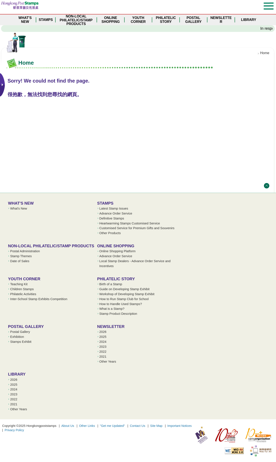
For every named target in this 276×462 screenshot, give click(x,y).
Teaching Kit (18, 284)
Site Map (156, 426)
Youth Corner (24, 279)
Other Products (110, 233)
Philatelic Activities (23, 294)
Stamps (105, 203)
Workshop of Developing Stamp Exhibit (127, 294)
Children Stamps (22, 289)
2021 (103, 356)
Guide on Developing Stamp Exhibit (124, 289)
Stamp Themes (21, 256)
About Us (67, 426)
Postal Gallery (26, 326)
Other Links (87, 426)
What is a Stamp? (111, 308)
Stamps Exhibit (20, 341)
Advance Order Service (115, 213)
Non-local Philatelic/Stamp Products (51, 246)
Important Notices (179, 426)
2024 (103, 341)
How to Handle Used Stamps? (120, 304)
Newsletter (111, 326)
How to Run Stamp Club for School (124, 299)
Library (16, 374)
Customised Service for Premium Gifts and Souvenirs (136, 228)
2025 (103, 336)
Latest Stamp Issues (113, 208)
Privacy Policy (14, 430)
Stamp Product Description (118, 313)
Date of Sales (19, 261)
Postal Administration (25, 251)
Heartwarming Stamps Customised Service (129, 223)
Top (266, 185)
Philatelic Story (116, 279)
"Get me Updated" (112, 426)
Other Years (107, 361)
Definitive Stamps (111, 218)
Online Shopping (115, 246)
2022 (103, 351)
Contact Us (137, 426)
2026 (103, 332)
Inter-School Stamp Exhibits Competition (38, 299)
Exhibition (17, 336)
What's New (21, 203)
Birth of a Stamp (110, 284)
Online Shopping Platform (117, 251)
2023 (103, 346)
